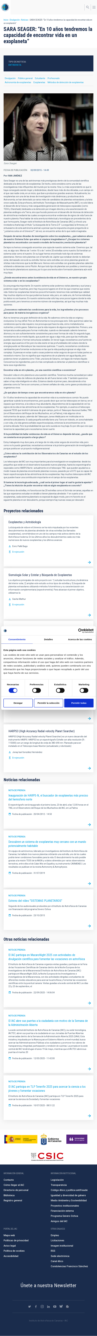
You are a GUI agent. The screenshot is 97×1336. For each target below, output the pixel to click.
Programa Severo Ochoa (64, 1216)
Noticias (24, 20)
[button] (48, 127)
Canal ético (57, 1261)
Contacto (9, 1179)
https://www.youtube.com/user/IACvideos (55, 1306)
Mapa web (9, 1235)
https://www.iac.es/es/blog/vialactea (67, 1306)
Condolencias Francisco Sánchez (69, 1266)
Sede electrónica (60, 1256)
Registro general (13, 1200)
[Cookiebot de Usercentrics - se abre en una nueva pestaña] (80, 630)
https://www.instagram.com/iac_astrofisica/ (42, 1306)
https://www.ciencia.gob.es (21, 1139)
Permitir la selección (48, 703)
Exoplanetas (39, 82)
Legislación (57, 1179)
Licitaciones (57, 1240)
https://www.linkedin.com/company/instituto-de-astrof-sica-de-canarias (48, 1306)
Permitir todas (78, 703)
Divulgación (15, 20)
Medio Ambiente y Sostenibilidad (69, 1200)
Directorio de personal (16, 1190)
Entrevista (14, 65)
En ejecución (18, 552)
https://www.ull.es (77, 1139)
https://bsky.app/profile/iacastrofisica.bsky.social (61, 1306)
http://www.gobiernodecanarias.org (51, 1139)
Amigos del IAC (59, 1221)
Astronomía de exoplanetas (18, 82)
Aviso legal (10, 1245)
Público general (25, 78)
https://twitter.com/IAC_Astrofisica (29, 1306)
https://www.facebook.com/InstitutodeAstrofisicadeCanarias (36, 1306)
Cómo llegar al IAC (14, 1185)
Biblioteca (9, 1195)
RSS (53, 1250)
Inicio (6, 20)
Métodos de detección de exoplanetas (66, 82)
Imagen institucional (62, 1245)
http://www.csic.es (47, 1156)
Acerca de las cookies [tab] (80, 639)
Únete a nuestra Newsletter (48, 1285)
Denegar (18, 703)
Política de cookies (14, 1250)
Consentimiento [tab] (17, 639)
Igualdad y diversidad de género (68, 1195)
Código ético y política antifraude (69, 1190)
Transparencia (59, 1185)
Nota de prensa (16, 790)
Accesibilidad (11, 1256)
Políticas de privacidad (16, 1240)
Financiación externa (62, 1210)
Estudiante (40, 78)
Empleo (55, 1235)
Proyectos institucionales (65, 1205)
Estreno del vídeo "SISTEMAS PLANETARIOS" (35, 900)
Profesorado (54, 78)
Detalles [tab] (48, 639)
